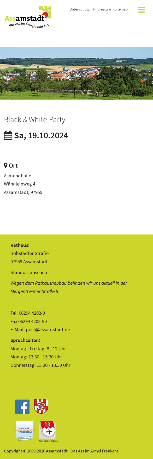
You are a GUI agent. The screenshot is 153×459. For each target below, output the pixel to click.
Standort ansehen (28, 272)
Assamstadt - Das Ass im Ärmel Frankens (27, 17)
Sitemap (121, 9)
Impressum (102, 9)
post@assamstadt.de (48, 329)
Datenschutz (80, 9)
